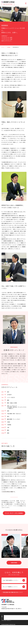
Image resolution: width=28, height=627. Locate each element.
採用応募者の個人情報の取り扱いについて (13, 592)
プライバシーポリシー (14, 615)
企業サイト (3, 615)
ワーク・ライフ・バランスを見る (14, 513)
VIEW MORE (14, 562)
